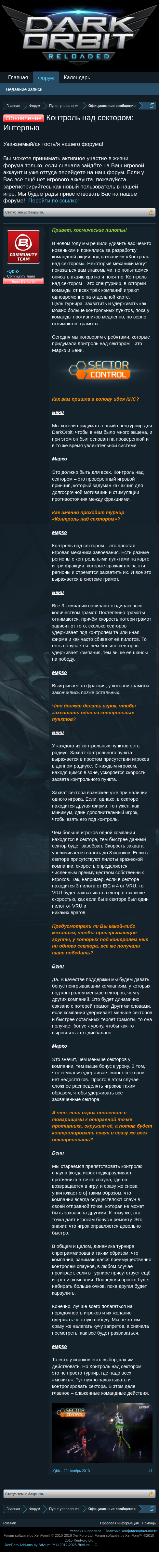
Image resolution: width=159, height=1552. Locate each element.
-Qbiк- (13, 271)
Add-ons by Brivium (51, 1545)
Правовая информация (119, 1523)
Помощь (149, 1523)
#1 (150, 1471)
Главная (18, 77)
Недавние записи (24, 89)
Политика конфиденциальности (131, 1531)
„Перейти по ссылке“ (53, 201)
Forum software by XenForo (49, 1535)
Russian (9, 1523)
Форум (46, 78)
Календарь (77, 77)
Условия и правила (85, 1531)
